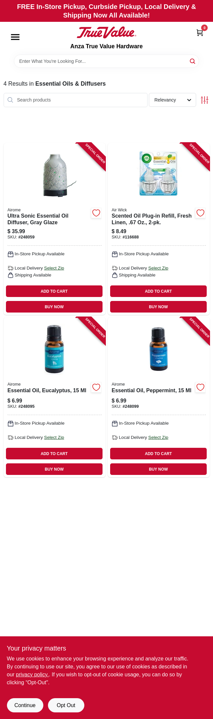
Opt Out (66, 705)
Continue (24, 705)
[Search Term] (106, 61)
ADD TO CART (54, 291)
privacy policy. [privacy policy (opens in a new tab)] (32, 674)
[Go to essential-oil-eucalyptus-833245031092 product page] (55, 397)
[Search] (193, 60)
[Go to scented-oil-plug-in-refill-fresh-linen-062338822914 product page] (159, 229)
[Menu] (15, 37)
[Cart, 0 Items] (199, 32)
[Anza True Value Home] (106, 32)
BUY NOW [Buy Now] (54, 307)
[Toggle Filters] (204, 100)
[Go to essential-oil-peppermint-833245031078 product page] (159, 397)
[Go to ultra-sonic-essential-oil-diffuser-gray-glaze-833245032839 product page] (55, 229)
